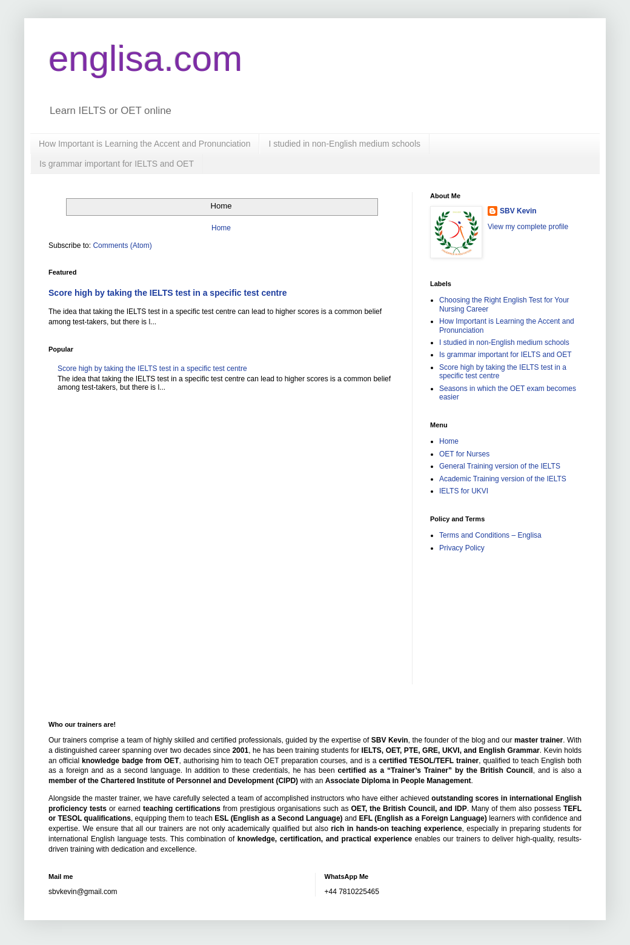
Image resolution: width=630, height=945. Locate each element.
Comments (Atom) (122, 245)
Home (221, 228)
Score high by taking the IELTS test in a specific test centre (167, 293)
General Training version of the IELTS (499, 466)
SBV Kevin (518, 211)
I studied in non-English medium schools (344, 144)
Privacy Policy (462, 548)
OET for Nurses (464, 454)
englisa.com (145, 58)
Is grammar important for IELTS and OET (116, 164)
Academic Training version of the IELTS (502, 479)
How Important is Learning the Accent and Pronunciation (144, 144)
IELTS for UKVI (463, 491)
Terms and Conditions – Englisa (490, 535)
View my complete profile (528, 226)
